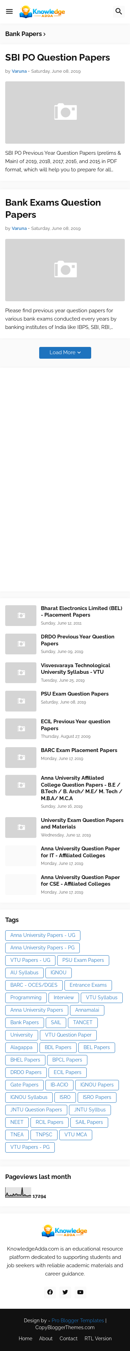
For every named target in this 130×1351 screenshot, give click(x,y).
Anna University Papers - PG (42, 947)
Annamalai (87, 1010)
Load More (63, 352)
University (21, 1035)
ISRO (65, 1097)
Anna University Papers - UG (42, 935)
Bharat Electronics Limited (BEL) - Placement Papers (81, 611)
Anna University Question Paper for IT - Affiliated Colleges (80, 852)
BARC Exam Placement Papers (79, 750)
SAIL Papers (89, 1122)
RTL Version (98, 1338)
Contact (69, 1338)
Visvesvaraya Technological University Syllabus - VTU (75, 669)
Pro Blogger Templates (78, 1320)
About (46, 1338)
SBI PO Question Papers (57, 57)
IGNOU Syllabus (28, 1097)
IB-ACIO (59, 1085)
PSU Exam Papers (83, 960)
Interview (64, 997)
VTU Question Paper (68, 1035)
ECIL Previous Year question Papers (75, 725)
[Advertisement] (57, 478)
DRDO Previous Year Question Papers (77, 640)
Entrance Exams (88, 985)
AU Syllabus (24, 972)
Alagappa (21, 1047)
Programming (26, 997)
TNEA (17, 1134)
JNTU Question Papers (36, 1109)
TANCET (83, 1022)
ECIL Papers (67, 1072)
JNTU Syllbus (90, 1109)
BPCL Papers (67, 1060)
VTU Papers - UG (30, 960)
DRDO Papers (26, 1072)
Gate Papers (24, 1085)
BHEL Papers (25, 1060)
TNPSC (44, 1134)
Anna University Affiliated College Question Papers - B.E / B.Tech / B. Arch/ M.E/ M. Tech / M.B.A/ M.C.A (81, 788)
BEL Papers (97, 1047)
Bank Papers (24, 1022)
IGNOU (59, 972)
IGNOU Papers (97, 1085)
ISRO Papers (97, 1097)
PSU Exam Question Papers (75, 694)
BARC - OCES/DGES (34, 985)
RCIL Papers (49, 1122)
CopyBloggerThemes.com (65, 1327)
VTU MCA (75, 1134)
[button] (9, 12)
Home (25, 1338)
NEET (17, 1122)
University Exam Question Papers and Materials (82, 823)
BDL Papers (58, 1047)
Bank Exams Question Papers (53, 208)
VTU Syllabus (102, 997)
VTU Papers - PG (30, 1147)
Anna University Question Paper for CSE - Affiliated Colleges (80, 880)
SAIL (56, 1022)
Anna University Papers (36, 1010)
